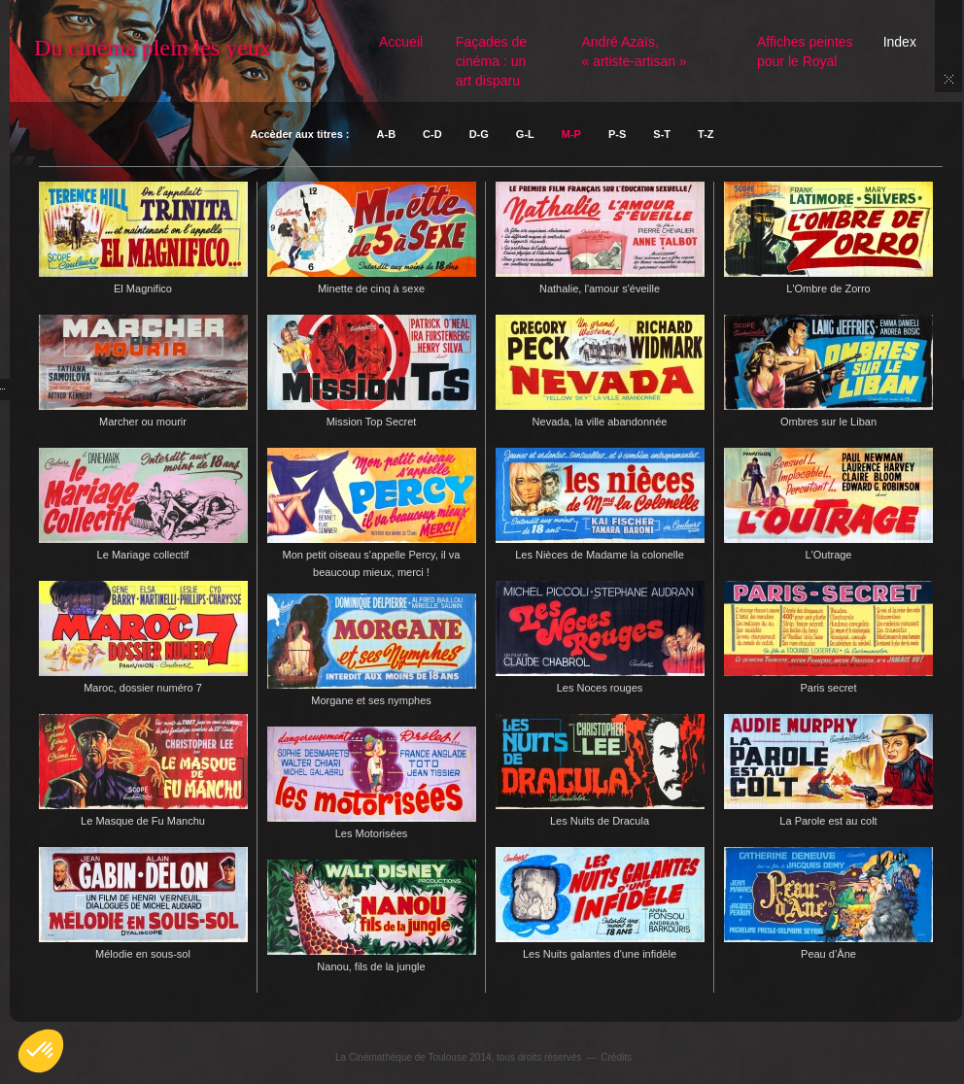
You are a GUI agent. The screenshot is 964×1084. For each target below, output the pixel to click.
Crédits (616, 1057)
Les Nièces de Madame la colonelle (599, 554)
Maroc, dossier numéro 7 (143, 688)
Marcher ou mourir (143, 421)
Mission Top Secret (372, 421)
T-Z (706, 134)
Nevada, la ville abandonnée (600, 421)
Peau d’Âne (828, 954)
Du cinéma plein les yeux (152, 47)
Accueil (401, 42)
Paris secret (828, 688)
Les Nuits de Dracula (599, 821)
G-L (525, 134)
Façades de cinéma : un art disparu (491, 61)
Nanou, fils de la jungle (371, 966)
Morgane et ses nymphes (371, 700)
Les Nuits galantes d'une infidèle (599, 954)
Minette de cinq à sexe (371, 288)
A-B (386, 134)
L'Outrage (829, 554)
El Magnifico (143, 288)
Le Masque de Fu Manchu (143, 821)
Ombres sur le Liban (828, 421)
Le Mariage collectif (143, 554)
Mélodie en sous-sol (142, 954)
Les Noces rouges (600, 688)
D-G (479, 134)
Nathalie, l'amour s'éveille (599, 288)
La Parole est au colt (828, 821)
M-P (571, 134)
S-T (662, 134)
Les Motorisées (371, 833)
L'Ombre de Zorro (828, 288)
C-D (432, 134)
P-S (617, 134)
